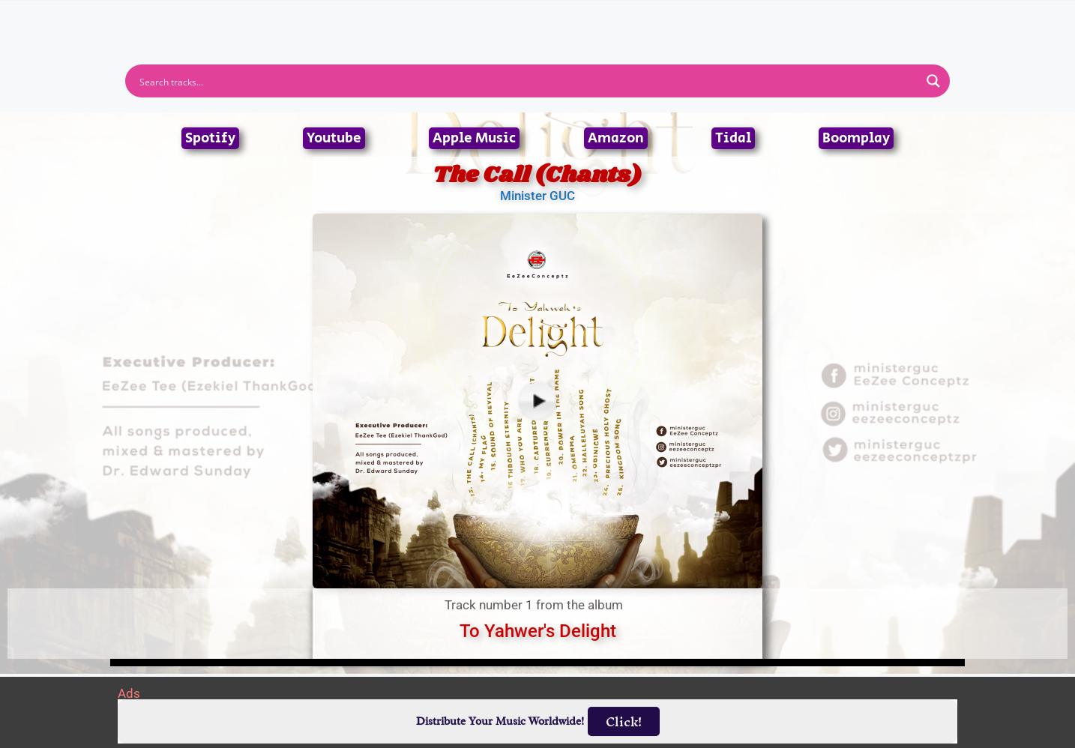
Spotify (210, 138)
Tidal (733, 138)
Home (337, 24)
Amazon (616, 138)
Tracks (542, 24)
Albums (471, 24)
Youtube (334, 138)
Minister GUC (537, 195)
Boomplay (856, 138)
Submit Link (624, 24)
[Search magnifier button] (933, 80)
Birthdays (721, 24)
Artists (402, 24)
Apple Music (474, 138)
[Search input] (527, 81)
